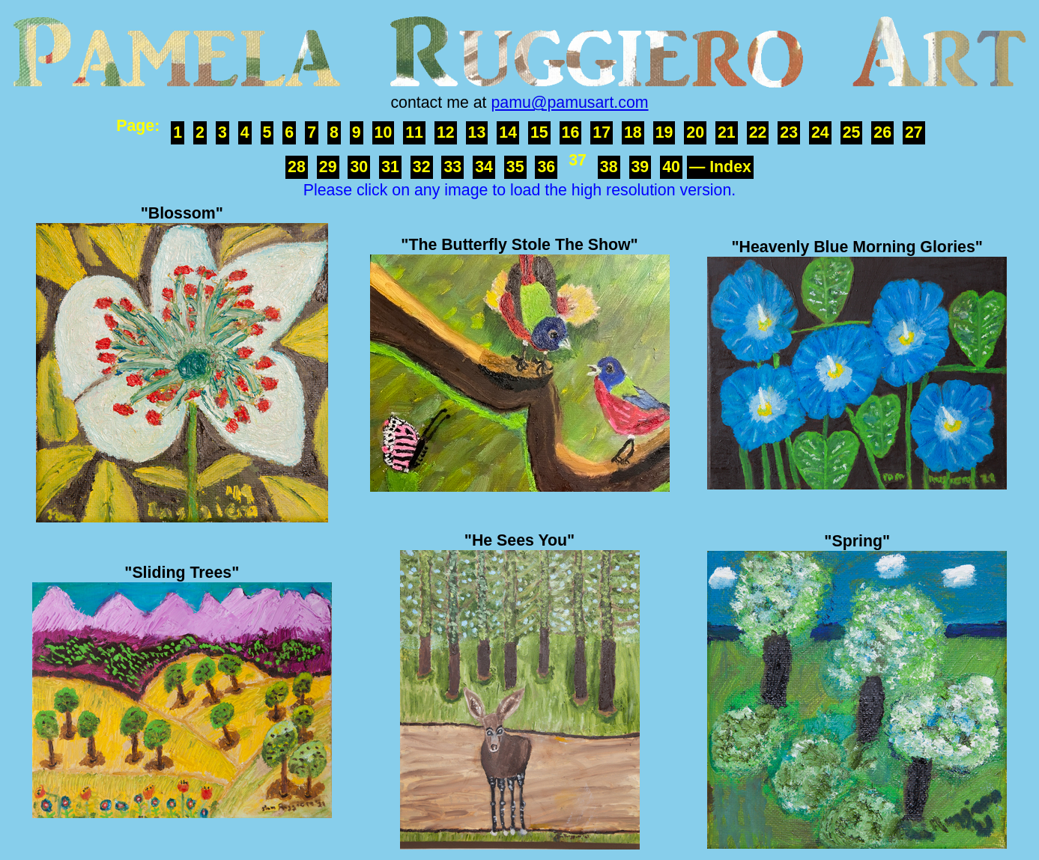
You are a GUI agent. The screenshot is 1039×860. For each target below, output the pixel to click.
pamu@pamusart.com (569, 103)
